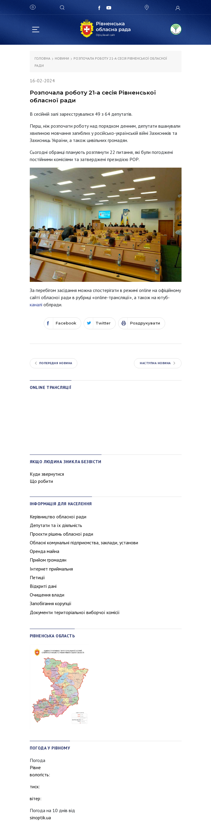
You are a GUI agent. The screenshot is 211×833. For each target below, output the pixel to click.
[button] (146, 7)
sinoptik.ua (40, 817)
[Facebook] (62, 323)
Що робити (41, 481)
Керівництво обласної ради (58, 517)
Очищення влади (47, 595)
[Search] (63, 7)
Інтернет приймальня (51, 569)
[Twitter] (100, 323)
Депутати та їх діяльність (56, 525)
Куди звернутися (47, 474)
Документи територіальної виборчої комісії (75, 612)
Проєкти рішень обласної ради (61, 534)
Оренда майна (44, 551)
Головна (42, 58)
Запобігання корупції (50, 603)
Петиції (37, 577)
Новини (62, 58)
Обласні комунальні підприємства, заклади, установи (84, 542)
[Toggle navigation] (35, 28)
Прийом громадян (48, 560)
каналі (36, 304)
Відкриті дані (43, 586)
